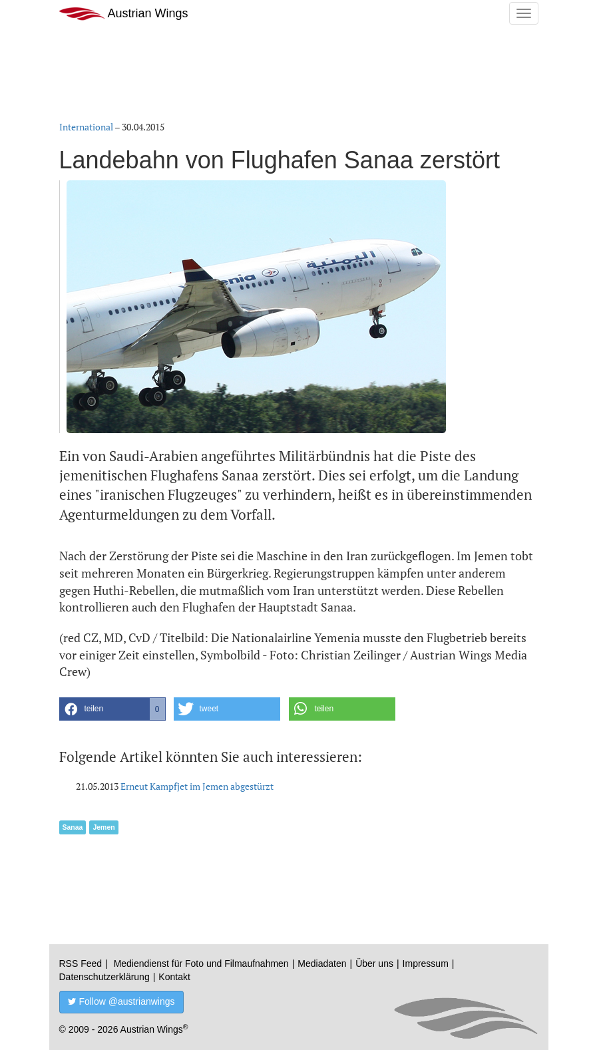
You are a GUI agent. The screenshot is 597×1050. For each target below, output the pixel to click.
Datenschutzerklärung (104, 976)
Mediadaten (322, 963)
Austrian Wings (123, 14)
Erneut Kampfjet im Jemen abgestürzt (197, 786)
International (86, 126)
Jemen (103, 827)
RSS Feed (80, 963)
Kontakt (174, 976)
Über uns (374, 963)
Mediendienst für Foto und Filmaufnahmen (201, 963)
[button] (112, 709)
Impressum (426, 963)
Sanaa (73, 827)
